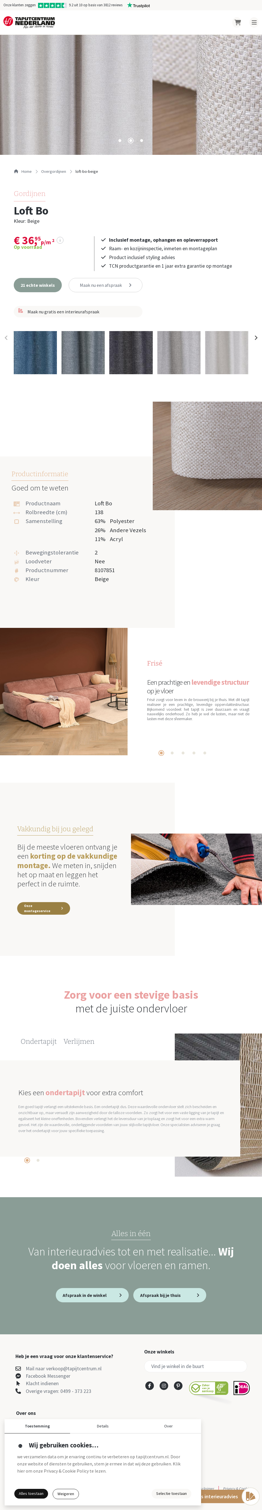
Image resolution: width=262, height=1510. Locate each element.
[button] (38, 285)
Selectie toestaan (171, 1493)
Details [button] (103, 1426)
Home (23, 171)
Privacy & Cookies (237, 1488)
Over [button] (168, 1426)
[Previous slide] (6, 338)
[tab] (119, 140)
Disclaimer (205, 1488)
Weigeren (65, 1493)
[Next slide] (256, 338)
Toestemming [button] (37, 1426)
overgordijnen (53, 171)
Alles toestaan (31, 1493)
